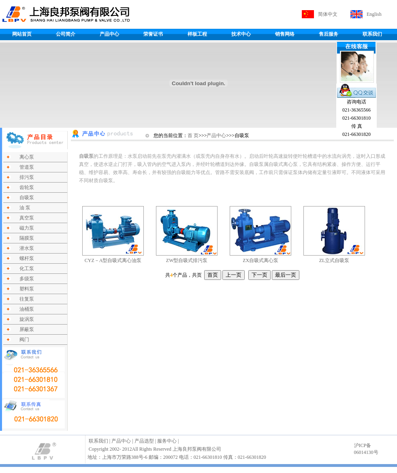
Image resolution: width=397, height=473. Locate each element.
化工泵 (26, 268)
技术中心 (241, 34)
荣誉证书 (153, 34)
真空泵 (26, 218)
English (374, 14)
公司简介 (65, 34)
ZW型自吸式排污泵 (187, 260)
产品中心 (109, 34)
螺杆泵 (26, 258)
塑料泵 (26, 289)
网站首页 (22, 34)
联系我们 (372, 34)
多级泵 (26, 279)
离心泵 (26, 157)
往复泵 (26, 299)
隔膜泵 (26, 238)
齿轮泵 (26, 187)
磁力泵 (26, 228)
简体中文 (327, 14)
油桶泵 (26, 309)
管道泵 (26, 167)
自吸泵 (26, 197)
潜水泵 (26, 248)
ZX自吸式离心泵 (260, 260)
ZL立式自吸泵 (334, 260)
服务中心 (167, 441)
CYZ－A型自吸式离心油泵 (113, 260)
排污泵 (26, 177)
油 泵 (24, 208)
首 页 (193, 135)
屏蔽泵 (26, 329)
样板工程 (197, 34)
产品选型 (144, 441)
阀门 (24, 339)
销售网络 (285, 34)
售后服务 (328, 34)
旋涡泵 (26, 319)
